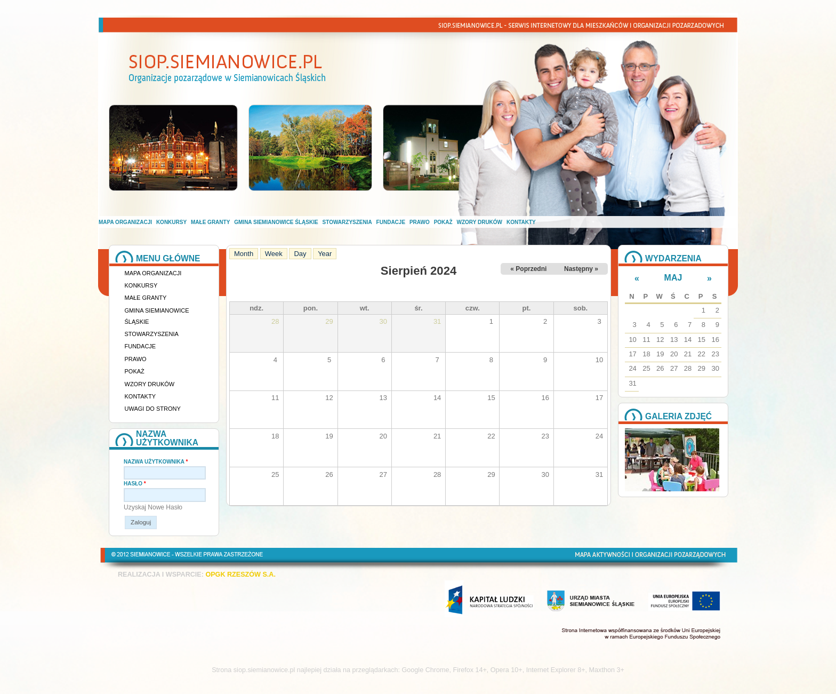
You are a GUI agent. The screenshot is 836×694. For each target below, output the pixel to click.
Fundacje (390, 222)
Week (274, 254)
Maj (673, 277)
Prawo (419, 222)
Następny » (581, 269)
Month (246, 253)
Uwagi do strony (153, 408)
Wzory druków (480, 222)
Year (325, 254)
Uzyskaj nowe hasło (153, 507)
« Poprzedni (528, 269)
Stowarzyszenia (347, 222)
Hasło (135, 483)
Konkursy (171, 222)
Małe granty (210, 222)
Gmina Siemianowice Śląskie (276, 222)
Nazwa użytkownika (156, 462)
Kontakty (521, 222)
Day (300, 254)
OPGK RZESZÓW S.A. (240, 574)
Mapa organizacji (125, 222)
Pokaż (443, 222)
